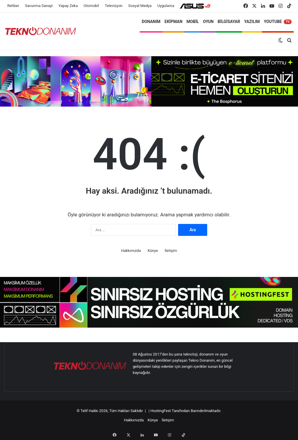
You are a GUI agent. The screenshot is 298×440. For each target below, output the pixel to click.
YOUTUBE (278, 21)
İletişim (171, 250)
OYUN (208, 21)
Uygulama (165, 5)
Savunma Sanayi (39, 5)
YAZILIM (252, 21)
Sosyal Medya (140, 5)
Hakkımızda (131, 250)
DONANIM (151, 21)
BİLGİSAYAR (229, 21)
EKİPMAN (173, 21)
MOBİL (193, 21)
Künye (153, 250)
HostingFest (160, 411)
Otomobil (91, 5)
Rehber (13, 5)
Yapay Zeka (68, 5)
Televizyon (114, 5)
